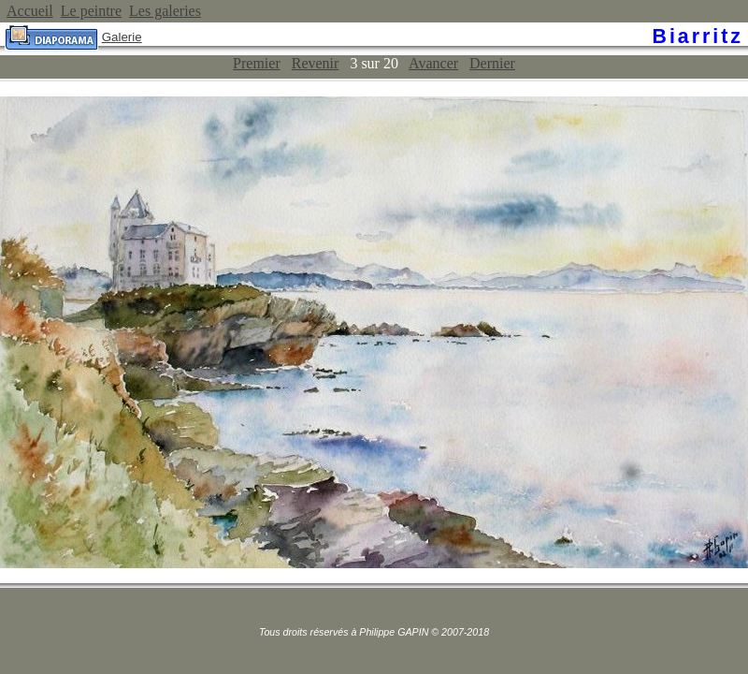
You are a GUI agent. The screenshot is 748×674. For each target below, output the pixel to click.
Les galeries (165, 11)
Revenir (315, 63)
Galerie (122, 37)
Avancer (433, 63)
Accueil (30, 11)
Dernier (492, 63)
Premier (256, 63)
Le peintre (91, 11)
